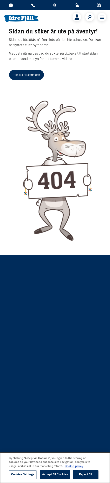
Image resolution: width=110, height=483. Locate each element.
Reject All (85, 474)
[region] (55, 467)
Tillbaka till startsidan (26, 75)
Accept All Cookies (55, 474)
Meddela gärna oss (23, 53)
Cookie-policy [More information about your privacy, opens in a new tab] (74, 466)
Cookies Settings (22, 474)
